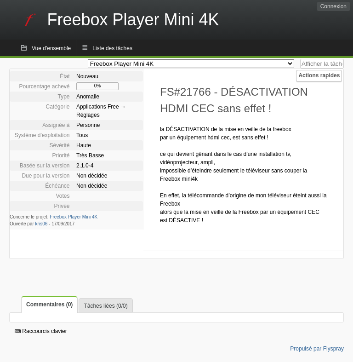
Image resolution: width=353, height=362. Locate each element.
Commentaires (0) (49, 304)
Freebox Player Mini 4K (73, 216)
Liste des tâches (112, 48)
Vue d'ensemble (51, 48)
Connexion (333, 6)
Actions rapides (319, 75)
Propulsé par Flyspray (317, 348)
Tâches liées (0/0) (105, 306)
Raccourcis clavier (41, 331)
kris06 (41, 223)
